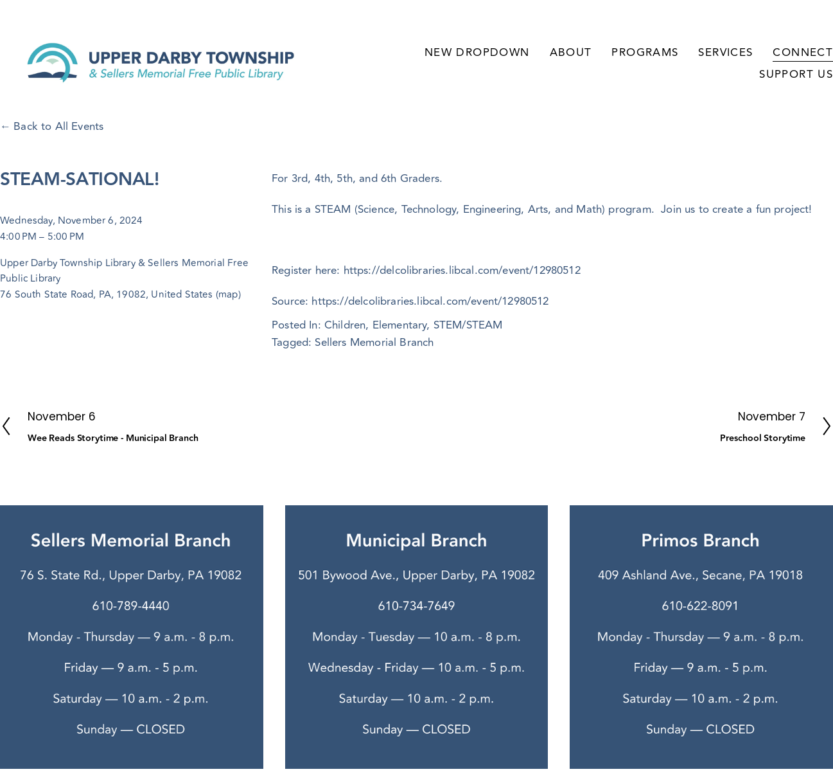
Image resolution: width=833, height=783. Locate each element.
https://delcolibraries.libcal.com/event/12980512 (429, 301)
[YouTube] (824, 485)
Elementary (400, 325)
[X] (796, 485)
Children (344, 325)
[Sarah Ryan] (683, 485)
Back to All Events (58, 126)
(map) (228, 294)
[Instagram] (739, 485)
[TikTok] (767, 485)
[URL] (711, 485)
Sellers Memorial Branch (374, 342)
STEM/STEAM (468, 325)
